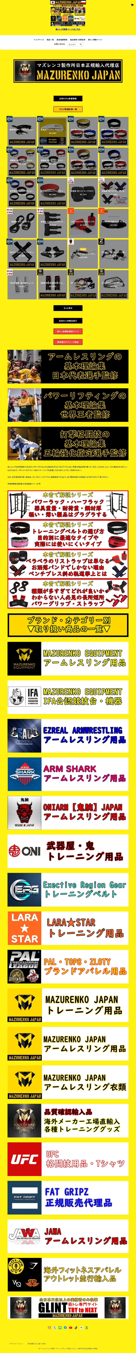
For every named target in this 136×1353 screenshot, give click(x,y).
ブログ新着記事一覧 (68, 109)
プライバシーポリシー (16, 1344)
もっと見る (68, 308)
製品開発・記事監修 (77, 40)
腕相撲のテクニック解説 (68, 342)
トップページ (39, 40)
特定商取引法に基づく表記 (37, 1344)
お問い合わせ (59, 44)
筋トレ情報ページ (95, 40)
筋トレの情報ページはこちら (68, 29)
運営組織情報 (62, 40)
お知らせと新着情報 (68, 98)
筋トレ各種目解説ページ (68, 331)
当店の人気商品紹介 (68, 321)
